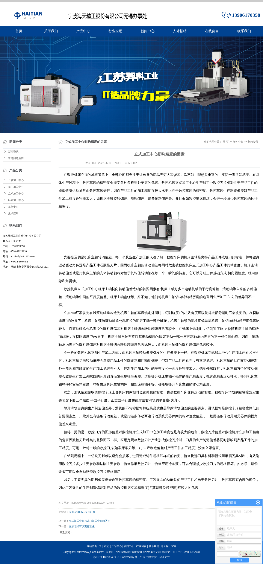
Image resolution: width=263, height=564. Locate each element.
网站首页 (92, 546)
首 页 (225, 141)
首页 (18, 31)
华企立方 (164, 557)
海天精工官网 (168, 546)
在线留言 (212, 31)
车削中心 (13, 206)
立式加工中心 (16, 193)
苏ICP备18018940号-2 (106, 557)
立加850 (79, 512)
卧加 (164, 551)
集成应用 (13, 213)
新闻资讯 (13, 151)
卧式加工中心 (16, 200)
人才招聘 (180, 31)
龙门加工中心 (16, 186)
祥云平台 (140, 557)
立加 (71, 512)
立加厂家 (90, 512)
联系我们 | (155, 546)
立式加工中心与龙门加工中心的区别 (89, 520)
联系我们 (244, 31)
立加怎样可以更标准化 (82, 526)
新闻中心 (147, 31)
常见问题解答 (16, 158)
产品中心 (83, 31)
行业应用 (115, 31)
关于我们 (51, 31)
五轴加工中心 (16, 180)
